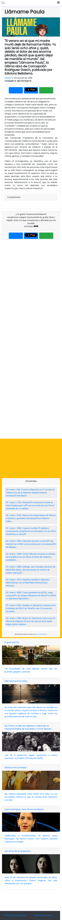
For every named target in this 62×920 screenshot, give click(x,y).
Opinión (8, 77)
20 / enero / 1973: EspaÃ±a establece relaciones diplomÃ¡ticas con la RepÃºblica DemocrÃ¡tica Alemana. (28, 583)
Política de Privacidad (15, 915)
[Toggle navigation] (58, 3)
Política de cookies (43, 915)
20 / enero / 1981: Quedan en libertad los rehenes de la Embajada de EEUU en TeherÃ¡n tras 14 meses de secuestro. (31, 608)
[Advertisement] (31, 339)
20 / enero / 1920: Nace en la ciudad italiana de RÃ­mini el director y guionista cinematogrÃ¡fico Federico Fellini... (31, 518)
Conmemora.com (41, 634)
